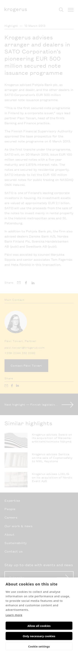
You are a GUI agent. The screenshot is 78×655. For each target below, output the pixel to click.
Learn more (14, 615)
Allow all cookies (39, 626)
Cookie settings (39, 646)
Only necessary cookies (39, 636)
